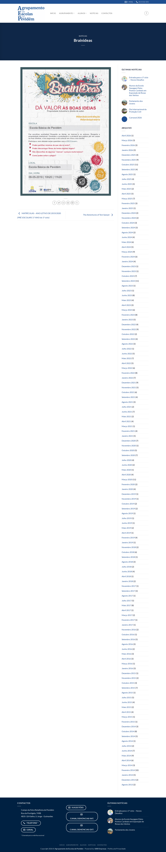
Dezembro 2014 (129, 726)
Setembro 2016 (128, 639)
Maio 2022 (126, 358)
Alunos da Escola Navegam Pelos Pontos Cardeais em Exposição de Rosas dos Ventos (137, 90)
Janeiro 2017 (127, 625)
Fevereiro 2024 (128, 256)
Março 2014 (127, 765)
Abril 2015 (126, 712)
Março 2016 (127, 663)
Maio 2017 (126, 605)
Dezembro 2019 (129, 494)
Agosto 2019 (127, 513)
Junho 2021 (127, 411)
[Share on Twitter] (59, 203)
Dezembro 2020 (129, 440)
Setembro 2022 (128, 339)
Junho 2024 (127, 237)
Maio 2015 (126, 707)
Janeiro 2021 (127, 436)
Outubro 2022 (128, 334)
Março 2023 (127, 310)
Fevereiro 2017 (128, 620)
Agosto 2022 (127, 344)
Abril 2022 (126, 363)
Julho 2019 (126, 518)
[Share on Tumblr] (77, 203)
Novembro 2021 (129, 387)
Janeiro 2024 (127, 261)
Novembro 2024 (129, 218)
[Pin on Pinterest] (68, 203)
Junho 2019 (127, 523)
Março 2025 (127, 198)
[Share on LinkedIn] (72, 203)
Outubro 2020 (128, 450)
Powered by (95, 849)
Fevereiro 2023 (128, 315)
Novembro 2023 (129, 271)
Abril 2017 (126, 610)
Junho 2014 (127, 750)
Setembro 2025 (128, 169)
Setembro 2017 (128, 591)
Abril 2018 (126, 576)
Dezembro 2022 (129, 324)
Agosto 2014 (127, 741)
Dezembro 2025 (129, 155)
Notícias (94, 13)
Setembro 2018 (128, 557)
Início (53, 13)
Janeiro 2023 (127, 319)
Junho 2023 (127, 295)
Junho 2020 (127, 465)
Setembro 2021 (128, 397)
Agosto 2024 (127, 232)
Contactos (106, 13)
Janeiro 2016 (127, 668)
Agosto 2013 (127, 784)
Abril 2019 (126, 533)
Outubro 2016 (128, 634)
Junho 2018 (127, 571)
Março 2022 (127, 368)
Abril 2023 (126, 305)
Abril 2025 (126, 193)
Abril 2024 (126, 247)
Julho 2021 (126, 407)
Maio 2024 (126, 242)
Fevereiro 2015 (128, 721)
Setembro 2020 (128, 455)
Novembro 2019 (129, 499)
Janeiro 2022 (127, 378)
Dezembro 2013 (129, 780)
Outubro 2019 (128, 503)
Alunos (82, 13)
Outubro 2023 (128, 276)
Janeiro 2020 (127, 489)
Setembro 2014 (128, 736)
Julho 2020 (126, 460)
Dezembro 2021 (129, 382)
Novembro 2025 (129, 160)
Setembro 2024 (128, 227)
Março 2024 (127, 252)
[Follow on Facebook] (146, 13)
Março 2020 (127, 479)
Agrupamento (67, 13)
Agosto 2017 (127, 595)
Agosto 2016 (127, 644)
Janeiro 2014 (127, 775)
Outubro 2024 (128, 223)
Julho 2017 (126, 600)
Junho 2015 (127, 702)
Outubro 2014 (128, 731)
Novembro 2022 (129, 329)
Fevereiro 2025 (128, 203)
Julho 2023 (126, 290)
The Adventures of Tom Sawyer (98, 215)
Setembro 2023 (128, 281)
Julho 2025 (126, 179)
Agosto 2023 (127, 285)
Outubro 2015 (128, 683)
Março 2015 (127, 717)
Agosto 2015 (127, 692)
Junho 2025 (127, 184)
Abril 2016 (126, 658)
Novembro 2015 (129, 678)
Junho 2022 (127, 353)
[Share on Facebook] (54, 203)
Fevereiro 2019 (128, 537)
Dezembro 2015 (129, 673)
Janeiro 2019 (127, 542)
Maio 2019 (126, 528)
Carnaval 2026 (135, 117)
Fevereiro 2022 (128, 373)
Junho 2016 (127, 649)
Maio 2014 (126, 755)
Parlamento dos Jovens (136, 102)
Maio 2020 (126, 470)
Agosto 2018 (127, 562)
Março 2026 (127, 140)
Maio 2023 (126, 300)
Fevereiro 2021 (128, 431)
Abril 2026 (126, 135)
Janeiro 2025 (127, 208)
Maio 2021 (126, 416)
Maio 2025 (126, 189)
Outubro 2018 (128, 552)
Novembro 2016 (129, 629)
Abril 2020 (126, 474)
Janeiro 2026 (127, 150)
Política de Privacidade (117, 849)
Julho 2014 (126, 746)
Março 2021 (127, 426)
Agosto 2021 (127, 402)
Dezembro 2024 (129, 213)
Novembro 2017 (129, 586)
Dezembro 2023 (129, 266)
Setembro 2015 (128, 688)
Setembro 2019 (128, 508)
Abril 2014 (126, 760)
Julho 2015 (126, 697)
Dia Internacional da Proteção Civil (137, 110)
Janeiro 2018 (127, 581)
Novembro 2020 (129, 445)
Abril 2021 (126, 421)
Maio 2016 (126, 654)
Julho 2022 (126, 348)
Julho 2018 (126, 566)
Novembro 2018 (129, 547)
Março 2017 (127, 615)
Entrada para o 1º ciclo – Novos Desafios (138, 78)
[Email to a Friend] (63, 203)
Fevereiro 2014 (128, 770)
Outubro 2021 (128, 392)
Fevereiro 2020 (128, 484)
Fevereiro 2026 (128, 145)
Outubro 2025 (128, 164)
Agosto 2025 (127, 174)
